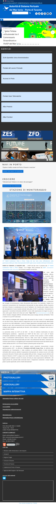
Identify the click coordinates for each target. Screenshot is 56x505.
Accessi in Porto (8, 78)
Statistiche (32, 160)
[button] (3, 32)
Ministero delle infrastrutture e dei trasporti (15, 450)
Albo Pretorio (7, 106)
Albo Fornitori (8, 117)
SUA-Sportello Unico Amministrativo (16, 58)
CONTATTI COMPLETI (9, 432)
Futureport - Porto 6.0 (9, 149)
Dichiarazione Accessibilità (10, 404)
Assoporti (6, 454)
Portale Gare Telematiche (12, 96)
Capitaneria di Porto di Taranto (12, 467)
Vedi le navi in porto (12, 171)
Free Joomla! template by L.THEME (28, 503)
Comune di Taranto (9, 460)
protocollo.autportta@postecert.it (14, 437)
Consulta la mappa (11, 185)
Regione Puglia (8, 457)
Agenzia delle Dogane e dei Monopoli (14, 470)
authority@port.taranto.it (12, 435)
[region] (28, 32)
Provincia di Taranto (9, 464)
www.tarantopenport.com (42, 313)
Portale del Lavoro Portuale (12, 68)
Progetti (5, 160)
